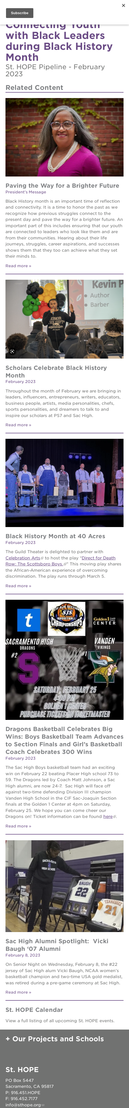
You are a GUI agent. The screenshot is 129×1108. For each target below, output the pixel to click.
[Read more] (64, 138)
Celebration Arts (22, 558)
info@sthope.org (23, 1105)
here (108, 816)
